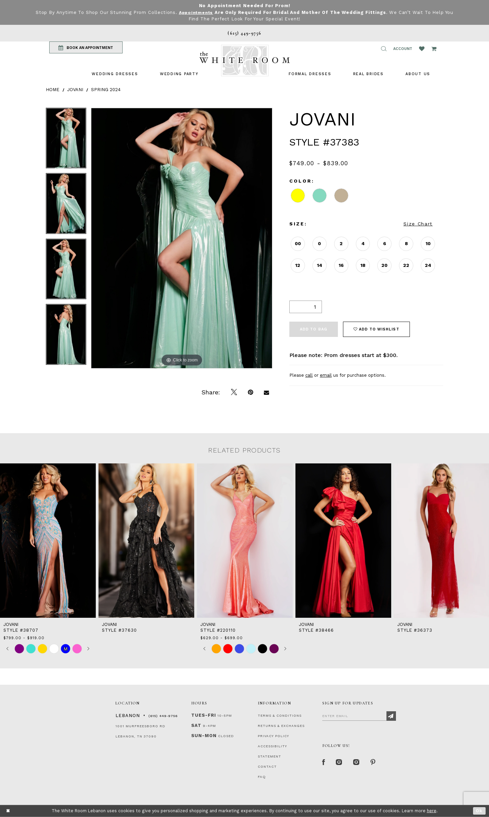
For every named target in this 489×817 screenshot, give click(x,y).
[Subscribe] (391, 716)
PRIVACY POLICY (273, 736)
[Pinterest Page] (375, 762)
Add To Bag (313, 329)
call (309, 375)
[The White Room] (244, 60)
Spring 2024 (106, 89)
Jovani (75, 89)
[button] (384, 48)
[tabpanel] (66, 140)
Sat (196, 725)
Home (52, 89)
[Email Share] (266, 392)
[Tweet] (234, 392)
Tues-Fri (203, 715)
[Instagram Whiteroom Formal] (340, 762)
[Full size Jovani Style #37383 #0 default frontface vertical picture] (181, 238)
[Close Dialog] (8, 811)
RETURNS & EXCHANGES (281, 726)
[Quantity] (305, 306)
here (431, 810)
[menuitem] (115, 73)
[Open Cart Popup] (434, 48)
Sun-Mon (204, 735)
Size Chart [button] (418, 223)
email (326, 375)
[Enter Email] (359, 716)
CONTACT (267, 766)
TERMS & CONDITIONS (280, 715)
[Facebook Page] (324, 762)
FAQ (262, 777)
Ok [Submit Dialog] (479, 810)
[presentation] (48, 540)
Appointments (195, 12)
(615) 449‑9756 (163, 716)
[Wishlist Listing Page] (422, 48)
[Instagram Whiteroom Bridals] (358, 762)
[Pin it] (250, 392)
